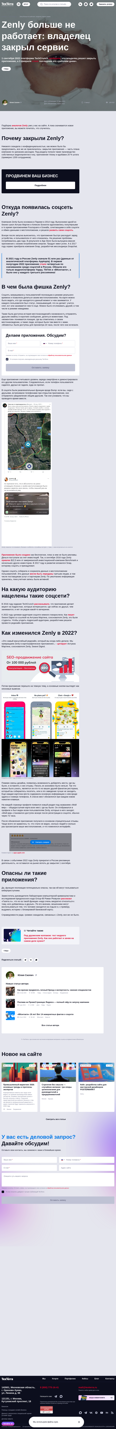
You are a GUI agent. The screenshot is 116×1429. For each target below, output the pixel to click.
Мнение (9, 1109)
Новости (47, 1017)
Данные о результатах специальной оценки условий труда (16, 1414)
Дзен (38, 1005)
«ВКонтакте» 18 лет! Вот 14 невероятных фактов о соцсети (45, 1014)
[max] (86, 4)
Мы (44, 1379)
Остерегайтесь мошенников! (31, 1426)
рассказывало (41, 604)
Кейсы (82, 1094)
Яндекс (49, 1005)
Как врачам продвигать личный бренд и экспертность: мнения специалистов (54, 990)
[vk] (91, 1413)
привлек (6, 560)
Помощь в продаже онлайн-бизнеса (14, 1410)
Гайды (6, 951)
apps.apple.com (19, 853)
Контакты (109, 1379)
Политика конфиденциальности (11, 1426)
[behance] (107, 1413)
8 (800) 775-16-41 (49, 1387)
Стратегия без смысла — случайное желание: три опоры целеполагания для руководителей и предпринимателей (57, 1090)
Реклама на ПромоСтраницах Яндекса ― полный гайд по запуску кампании (53, 1002)
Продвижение (64, 993)
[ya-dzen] (96, 1413)
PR (4, 1109)
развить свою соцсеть (61, 230)
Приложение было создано (16, 555)
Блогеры (55, 993)
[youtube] (102, 1413)
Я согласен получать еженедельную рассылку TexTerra (29, 359)
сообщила (54, 58)
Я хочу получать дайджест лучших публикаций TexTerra (25, 1192)
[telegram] (91, 4)
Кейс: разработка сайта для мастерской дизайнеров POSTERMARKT (93, 1087)
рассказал (66, 898)
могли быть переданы (41, 574)
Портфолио (70, 1379)
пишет (71, 615)
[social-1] (112, 1413)
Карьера (50, 1099)
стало (35, 61)
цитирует (62, 644)
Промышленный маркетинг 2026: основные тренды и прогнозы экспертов (19, 1087)
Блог (96, 1379)
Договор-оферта (7, 1419)
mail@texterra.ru (88, 1387)
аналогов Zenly (20, 125)
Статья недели (47, 993)
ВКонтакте (40, 1017)
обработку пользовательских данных (60, 355)
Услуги (55, 1379)
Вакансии (5, 1406)
